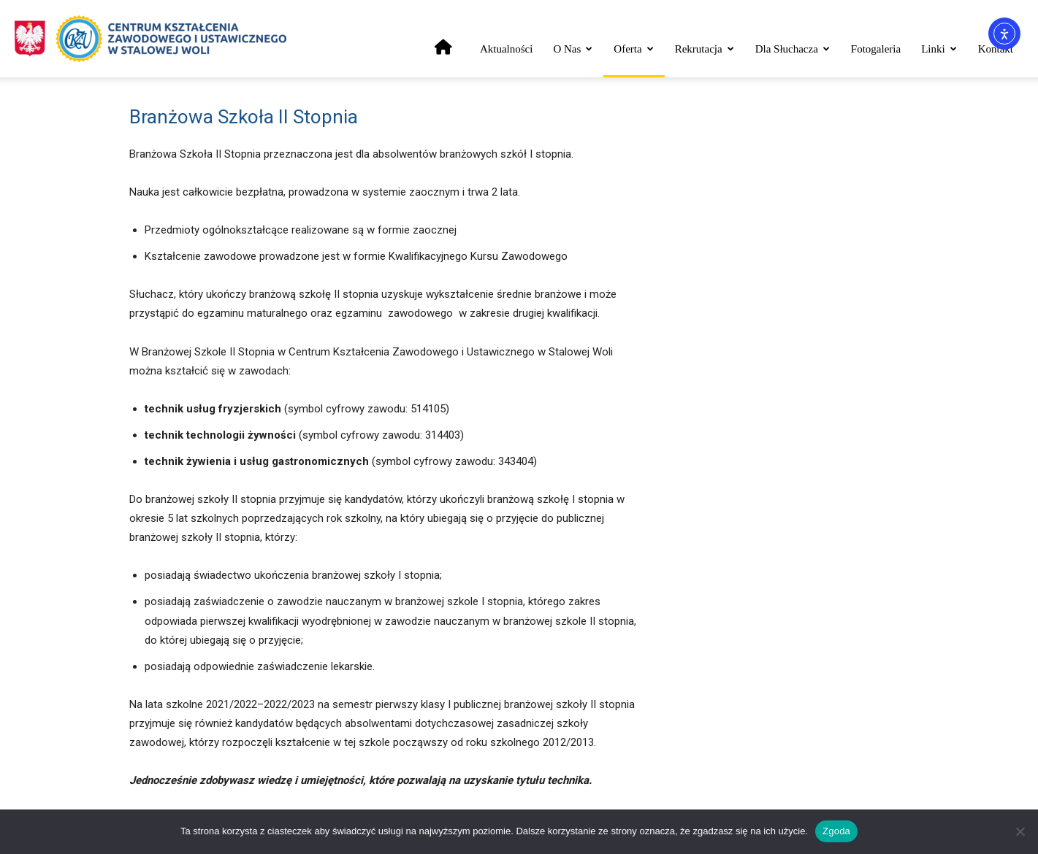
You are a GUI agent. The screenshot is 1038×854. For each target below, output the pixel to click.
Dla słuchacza (792, 49)
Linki (939, 49)
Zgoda (836, 831)
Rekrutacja (704, 49)
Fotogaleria (876, 49)
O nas (572, 49)
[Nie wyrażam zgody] (1019, 831)
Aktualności (506, 49)
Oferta (633, 49)
